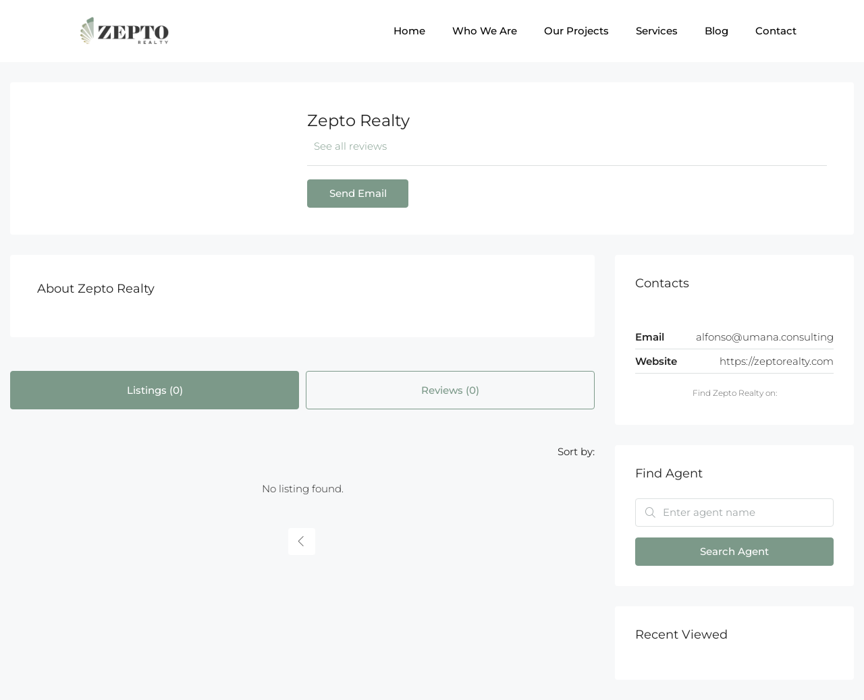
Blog (716, 30)
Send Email (358, 193)
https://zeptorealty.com (777, 361)
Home (409, 30)
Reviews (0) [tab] (450, 390)
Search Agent (734, 551)
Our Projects (576, 30)
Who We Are (484, 30)
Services (657, 30)
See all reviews (350, 146)
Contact (775, 30)
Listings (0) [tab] (155, 390)
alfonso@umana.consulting (765, 336)
